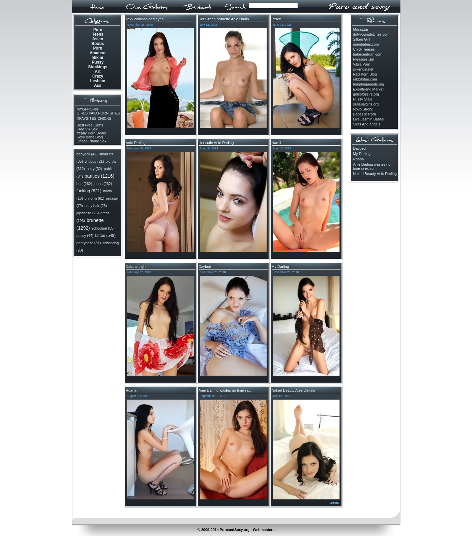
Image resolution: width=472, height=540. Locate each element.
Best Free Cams (90, 125)
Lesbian (97, 81)
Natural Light (136, 267)
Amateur (98, 53)
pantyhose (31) (89, 243)
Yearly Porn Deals (91, 133)
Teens (98, 34)
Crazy (97, 76)
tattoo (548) (105, 235)
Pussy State (363, 99)
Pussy (98, 62)
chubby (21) (94, 161)
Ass (97, 85)
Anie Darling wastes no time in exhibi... (372, 166)
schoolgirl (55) (103, 228)
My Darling (280, 267)
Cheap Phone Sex (92, 141)
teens (334, 502)
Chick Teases (364, 49)
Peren (276, 19)
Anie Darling (136, 143)
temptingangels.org (368, 84)
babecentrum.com (367, 54)
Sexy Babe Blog (90, 137)
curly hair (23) (96, 206)
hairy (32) (94, 169)
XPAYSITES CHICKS (94, 118)
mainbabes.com (366, 44)
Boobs (98, 43)
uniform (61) (94, 198)
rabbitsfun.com (365, 79)
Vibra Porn (361, 64)
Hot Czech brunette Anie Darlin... (225, 19)
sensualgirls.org (366, 104)
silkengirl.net (363, 69)
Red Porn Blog (365, 74)
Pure (97, 29)
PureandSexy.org (235, 530)
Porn (97, 48)
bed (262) (84, 184)
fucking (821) (89, 190)
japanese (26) (88, 213)
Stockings (97, 67)
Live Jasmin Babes (368, 119)
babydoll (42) (87, 154)
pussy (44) (85, 236)
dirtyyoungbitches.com (371, 34)
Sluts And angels (366, 124)
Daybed (205, 267)
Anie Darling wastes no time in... (225, 390)
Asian (97, 39)
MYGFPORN (87, 109)
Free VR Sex (87, 129)
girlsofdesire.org (366, 94)
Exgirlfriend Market (368, 89)
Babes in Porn (364, 114)
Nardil (276, 143)
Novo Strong (363, 109)
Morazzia (360, 29)
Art (98, 71)
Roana (131, 390)
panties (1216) (100, 176)
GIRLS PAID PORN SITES (98, 113)
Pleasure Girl (363, 59)
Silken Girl (361, 39)
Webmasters (264, 530)
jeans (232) (103, 184)
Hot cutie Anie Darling (216, 143)
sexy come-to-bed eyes (145, 19)
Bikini (97, 57)
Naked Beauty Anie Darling (293, 390)
